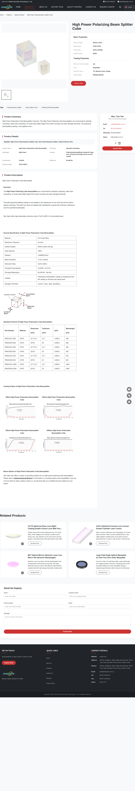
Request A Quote (107, 7)
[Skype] (129, 395)
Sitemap (48, 680)
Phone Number (8, 603)
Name (6, 593)
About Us (43, 7)
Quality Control (74, 7)
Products (29, 7)
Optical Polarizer (19, 15)
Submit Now (67, 633)
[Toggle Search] (120, 7)
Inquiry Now (117, 148)
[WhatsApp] (129, 401)
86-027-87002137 (116, 128)
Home (18, 7)
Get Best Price (34, 543)
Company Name (73, 593)
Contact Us (91, 7)
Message (7, 613)
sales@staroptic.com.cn (126, 1)
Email (70, 603)
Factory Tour (57, 7)
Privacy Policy (50, 685)
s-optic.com (103, 658)
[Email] (129, 389)
